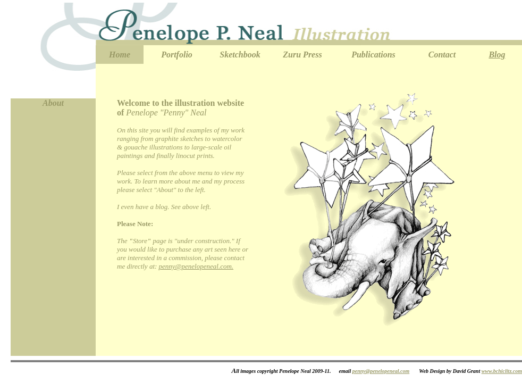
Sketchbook (240, 54)
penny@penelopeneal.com (380, 371)
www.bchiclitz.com (502, 371)
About (53, 102)
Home (119, 54)
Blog (497, 54)
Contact (442, 54)
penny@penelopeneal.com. (196, 266)
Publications (373, 54)
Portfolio (176, 54)
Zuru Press (302, 54)
